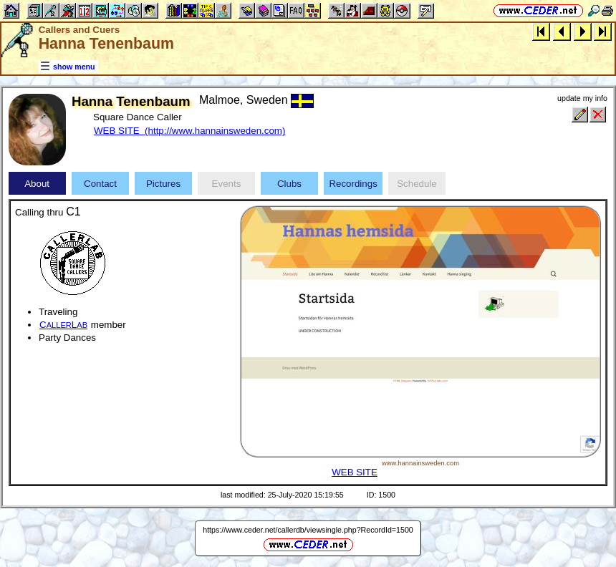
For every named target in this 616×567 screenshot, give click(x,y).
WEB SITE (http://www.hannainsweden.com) (189, 130)
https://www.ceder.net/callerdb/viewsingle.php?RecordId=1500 (308, 529)
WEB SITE (354, 472)
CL (63, 324)
